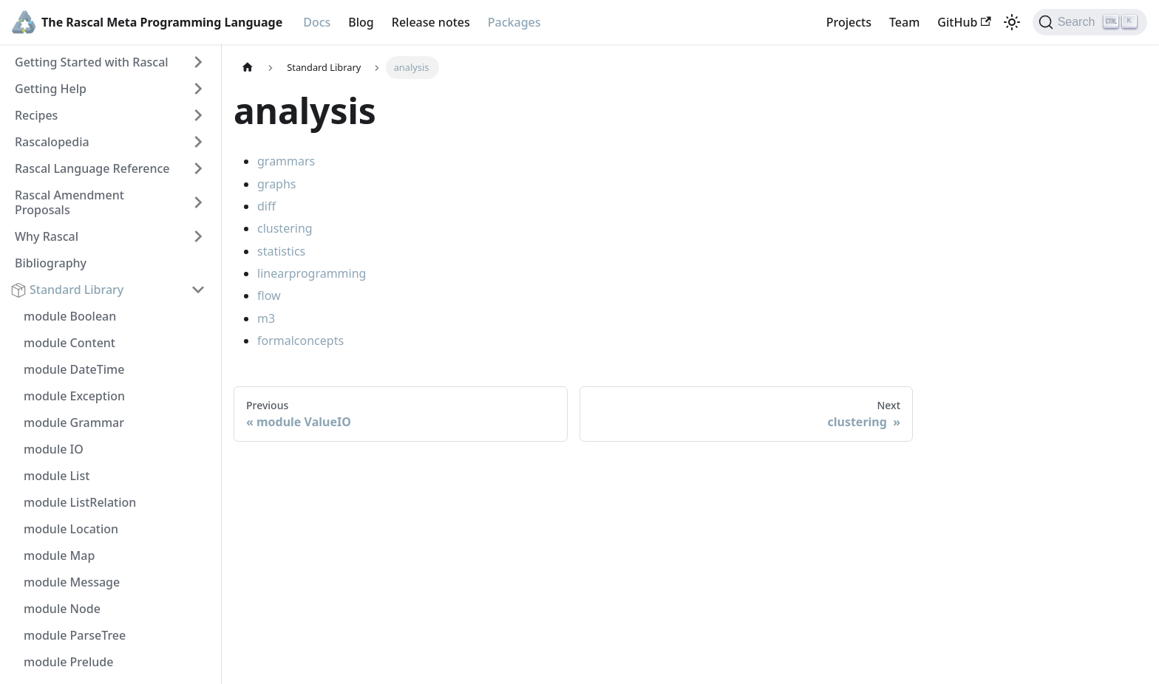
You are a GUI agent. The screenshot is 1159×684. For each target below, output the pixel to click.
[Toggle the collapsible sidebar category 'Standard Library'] (198, 289)
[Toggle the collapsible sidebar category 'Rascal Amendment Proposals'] (198, 202)
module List (56, 476)
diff (266, 206)
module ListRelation (80, 502)
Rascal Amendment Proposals (69, 202)
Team (904, 22)
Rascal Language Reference (92, 168)
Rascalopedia (52, 142)
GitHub (963, 22)
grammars (286, 161)
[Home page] (248, 67)
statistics (281, 251)
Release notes (431, 22)
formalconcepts (300, 340)
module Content (69, 343)
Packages (514, 22)
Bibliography (50, 263)
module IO (54, 449)
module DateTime (74, 369)
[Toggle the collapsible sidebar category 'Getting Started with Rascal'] (198, 62)
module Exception (74, 396)
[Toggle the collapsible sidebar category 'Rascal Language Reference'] (198, 168)
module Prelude (68, 662)
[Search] (1090, 22)
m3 (266, 318)
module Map (59, 555)
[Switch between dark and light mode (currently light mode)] (1012, 22)
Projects (848, 22)
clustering (285, 228)
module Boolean (70, 316)
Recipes (36, 115)
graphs (276, 184)
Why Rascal (46, 236)
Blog (360, 22)
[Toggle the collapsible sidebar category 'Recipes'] (198, 115)
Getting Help (50, 89)
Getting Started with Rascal (92, 62)
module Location (71, 529)
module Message (72, 582)
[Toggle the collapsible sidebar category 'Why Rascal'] (198, 236)
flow (269, 295)
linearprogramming (311, 273)
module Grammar (74, 422)
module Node (62, 609)
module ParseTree (75, 635)
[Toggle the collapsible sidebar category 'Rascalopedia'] (198, 142)
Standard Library (76, 289)
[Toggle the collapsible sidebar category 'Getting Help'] (198, 88)
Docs (316, 22)
